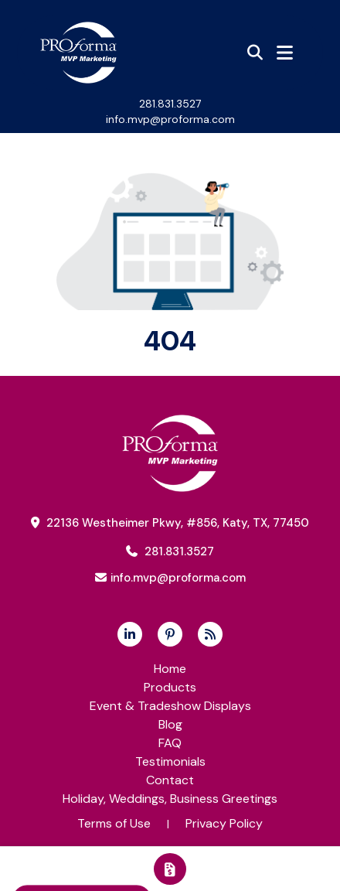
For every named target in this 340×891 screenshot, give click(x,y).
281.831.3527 (170, 104)
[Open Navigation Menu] (285, 52)
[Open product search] (255, 52)
